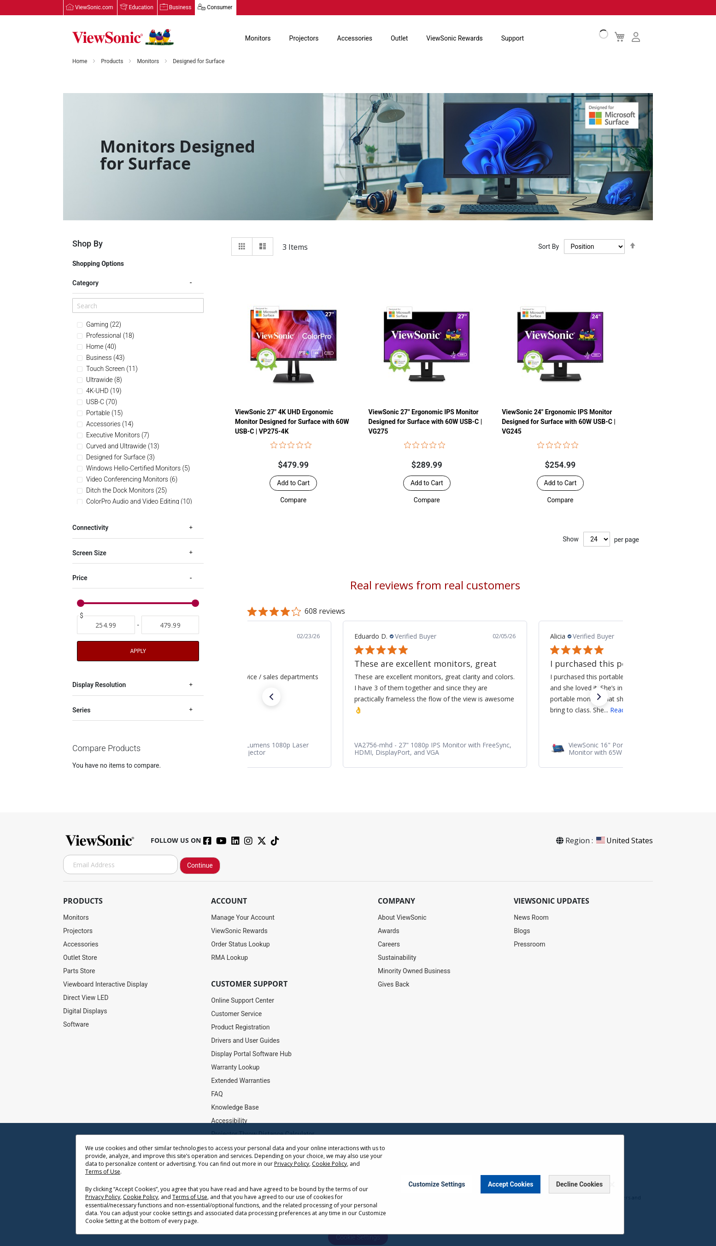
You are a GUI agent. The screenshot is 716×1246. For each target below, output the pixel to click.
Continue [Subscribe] (200, 866)
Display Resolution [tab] (99, 685)
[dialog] (358, 1184)
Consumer (219, 8)
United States (624, 841)
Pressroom (529, 944)
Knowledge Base (234, 1107)
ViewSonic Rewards (454, 38)
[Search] (138, 306)
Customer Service (236, 1014)
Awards (388, 931)
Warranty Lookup (235, 1067)
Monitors (258, 38)
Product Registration (240, 1027)
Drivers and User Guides (245, 1041)
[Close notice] (611, 1184)
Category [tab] (85, 283)
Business (180, 8)
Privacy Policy (291, 1164)
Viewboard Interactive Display (105, 984)
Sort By (548, 247)
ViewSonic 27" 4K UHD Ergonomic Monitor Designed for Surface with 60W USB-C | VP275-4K (292, 422)
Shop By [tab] (87, 244)
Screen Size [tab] (89, 553)
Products (112, 62)
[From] (106, 625)
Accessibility (229, 1121)
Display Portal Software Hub (251, 1054)
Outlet (399, 38)
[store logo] (123, 37)
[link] (435, 749)
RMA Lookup (229, 958)
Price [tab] (80, 578)
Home (80, 62)
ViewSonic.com (94, 8)
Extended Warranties (240, 1081)
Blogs (522, 931)
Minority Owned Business (414, 971)
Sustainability (397, 958)
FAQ (217, 1094)
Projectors (304, 38)
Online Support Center (242, 1001)
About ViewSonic (402, 918)
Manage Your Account (243, 918)
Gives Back (394, 984)
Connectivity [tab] (90, 528)
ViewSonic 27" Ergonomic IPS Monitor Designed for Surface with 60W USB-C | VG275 (425, 422)
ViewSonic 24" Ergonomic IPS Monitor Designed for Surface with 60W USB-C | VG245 (559, 422)
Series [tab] (81, 710)
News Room (531, 918)
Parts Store (79, 971)
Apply (138, 651)
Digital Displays (85, 1011)
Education (141, 8)
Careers (389, 944)
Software (76, 1025)
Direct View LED (85, 998)
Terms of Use (102, 1171)
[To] (170, 625)
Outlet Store (80, 958)
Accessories (354, 38)
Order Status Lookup (240, 944)
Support (512, 38)
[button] (293, 500)
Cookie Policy (329, 1164)
